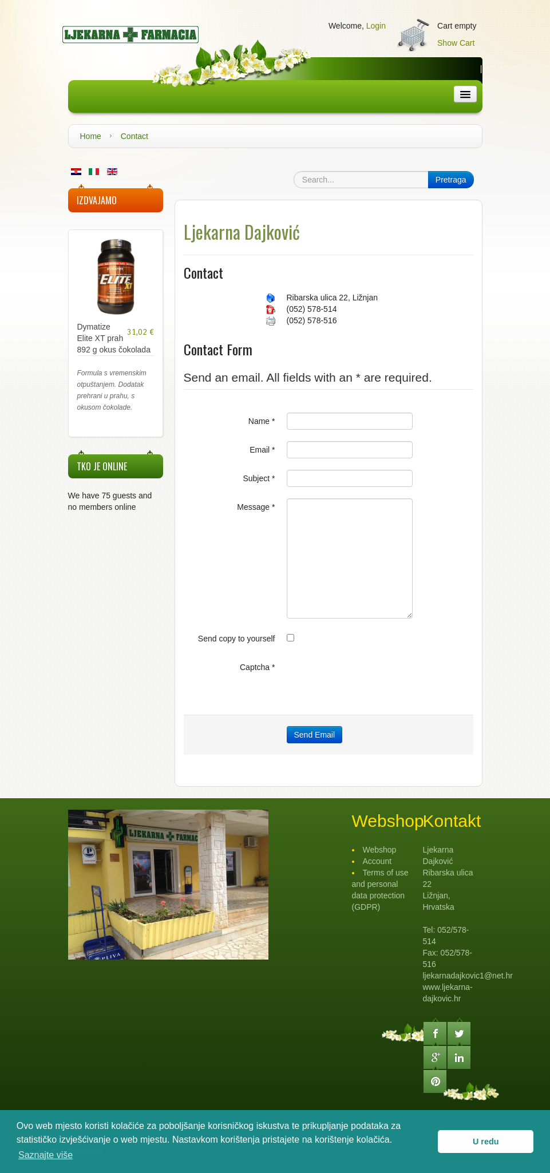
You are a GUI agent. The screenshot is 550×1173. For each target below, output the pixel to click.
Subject (259, 478)
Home (90, 136)
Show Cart (455, 42)
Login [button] (376, 25)
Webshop (380, 849)
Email (262, 449)
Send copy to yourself (236, 638)
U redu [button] (486, 1141)
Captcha (257, 667)
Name (261, 421)
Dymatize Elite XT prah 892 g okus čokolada (114, 338)
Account (377, 861)
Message (256, 507)
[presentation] (374, 681)
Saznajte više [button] (45, 1155)
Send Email (314, 734)
